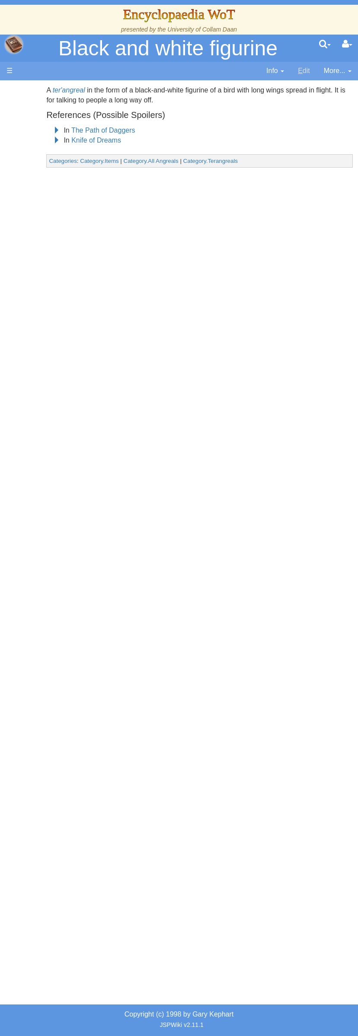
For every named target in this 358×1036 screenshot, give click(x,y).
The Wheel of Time (54, 203)
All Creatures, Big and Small (54, 588)
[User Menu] (347, 44)
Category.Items (135, 161)
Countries (64, 361)
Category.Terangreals (247, 161)
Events (51, 262)
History (52, 243)
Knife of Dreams (132, 140)
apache (13, 44)
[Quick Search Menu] (324, 44)
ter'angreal (105, 90)
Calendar (55, 253)
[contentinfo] (275, 71)
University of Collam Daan (202, 29)
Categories (99, 161)
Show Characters (55, 469)
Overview (64, 322)
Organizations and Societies (55, 509)
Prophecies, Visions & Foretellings (55, 657)
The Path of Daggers (140, 130)
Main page (40, 90)
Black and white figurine (168, 48)
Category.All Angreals (187, 161)
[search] (324, 44)
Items (49, 618)
